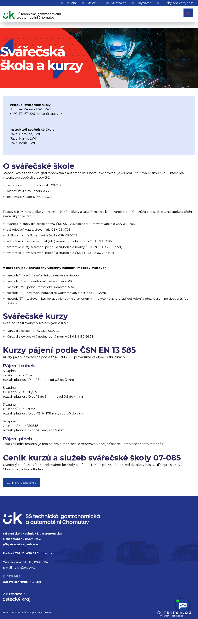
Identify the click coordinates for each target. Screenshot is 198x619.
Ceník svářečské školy (21, 482)
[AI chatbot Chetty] (182, 605)
